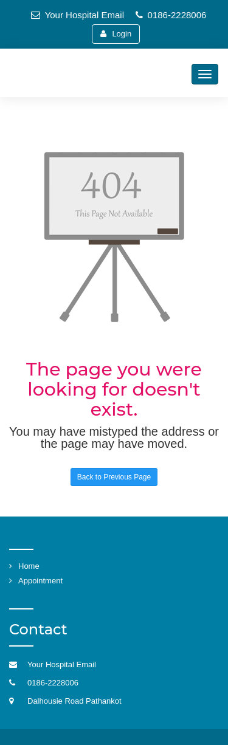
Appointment (40, 580)
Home (29, 566)
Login (115, 33)
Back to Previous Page (114, 477)
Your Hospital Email (77, 15)
